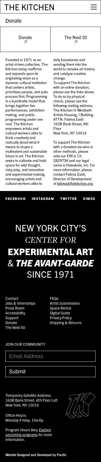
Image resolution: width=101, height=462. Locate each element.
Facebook (15, 198)
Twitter (68, 198)
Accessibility (15, 312)
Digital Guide (60, 312)
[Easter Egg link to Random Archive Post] (81, 416)
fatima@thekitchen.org (75, 183)
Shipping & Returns (65, 322)
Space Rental (60, 307)
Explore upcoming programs (28, 432)
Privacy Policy (61, 317)
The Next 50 (75, 39)
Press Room (15, 307)
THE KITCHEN (29, 7)
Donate (13, 20)
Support (12, 317)
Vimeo (89, 198)
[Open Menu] (94, 7)
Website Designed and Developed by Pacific (36, 455)
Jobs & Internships (20, 303)
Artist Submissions (65, 303)
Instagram (43, 198)
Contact (11, 298)
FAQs (54, 298)
